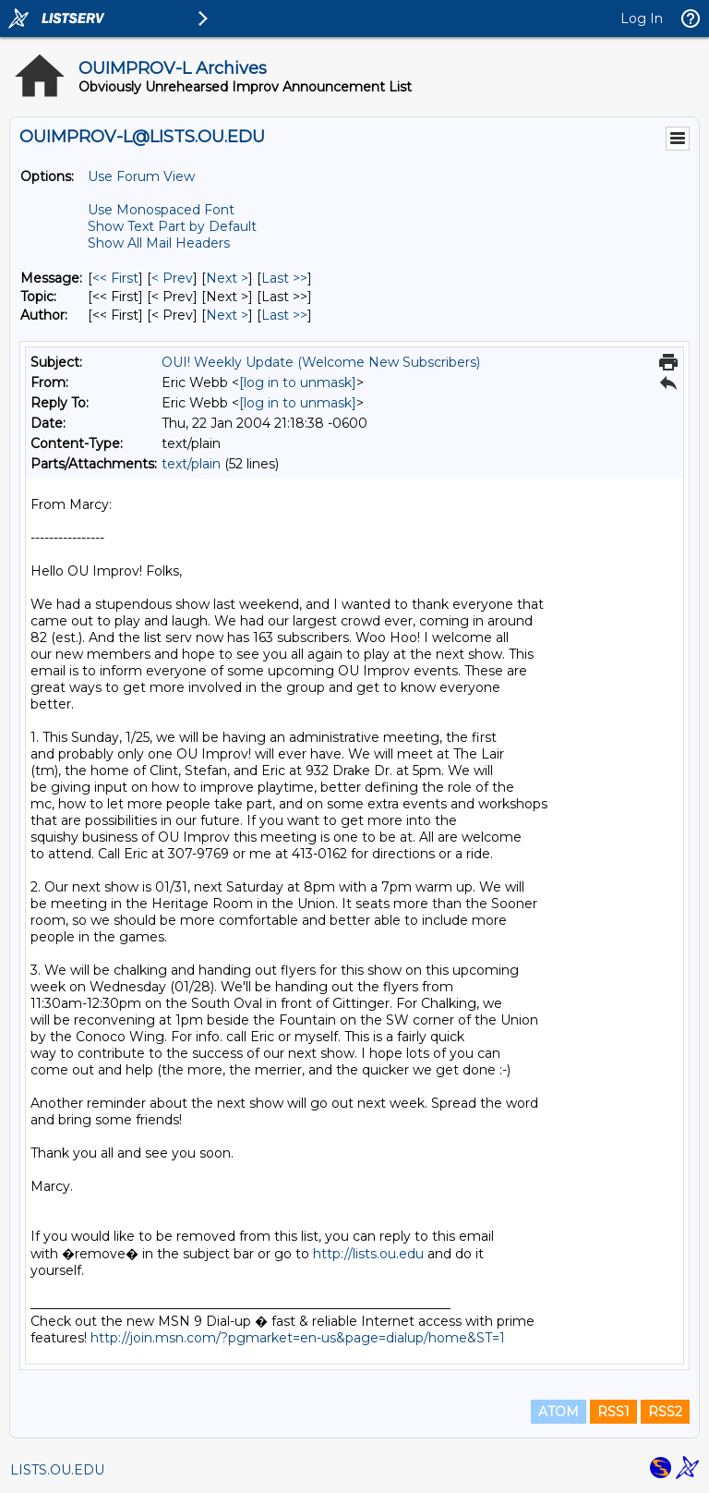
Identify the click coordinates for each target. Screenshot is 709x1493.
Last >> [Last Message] (284, 278)
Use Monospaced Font (161, 209)
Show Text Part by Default (172, 226)
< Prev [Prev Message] (172, 278)
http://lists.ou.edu (368, 1253)
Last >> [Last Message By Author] (284, 315)
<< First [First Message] (115, 278)
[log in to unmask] (297, 382)
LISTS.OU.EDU (57, 1470)
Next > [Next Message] (227, 278)
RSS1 (613, 1411)
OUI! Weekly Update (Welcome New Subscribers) (321, 362)
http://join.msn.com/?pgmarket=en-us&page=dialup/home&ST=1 (297, 1337)
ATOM (558, 1411)
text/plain (191, 463)
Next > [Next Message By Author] (227, 315)
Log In (641, 18)
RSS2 (665, 1411)
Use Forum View (141, 176)
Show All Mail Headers (159, 243)
